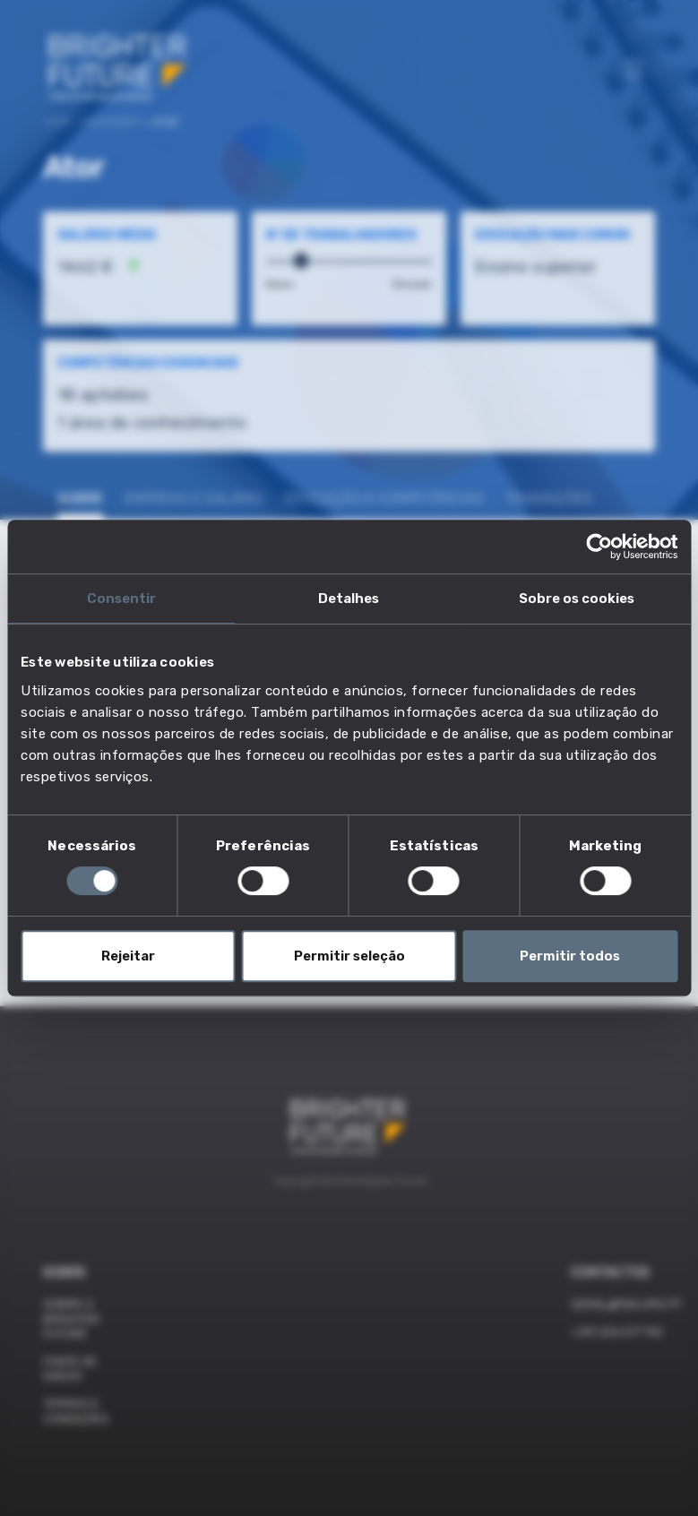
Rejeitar (128, 956)
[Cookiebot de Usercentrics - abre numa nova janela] (599, 546)
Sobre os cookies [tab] (576, 598)
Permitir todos (570, 956)
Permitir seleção (349, 956)
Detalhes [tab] (348, 598)
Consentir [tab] (121, 598)
